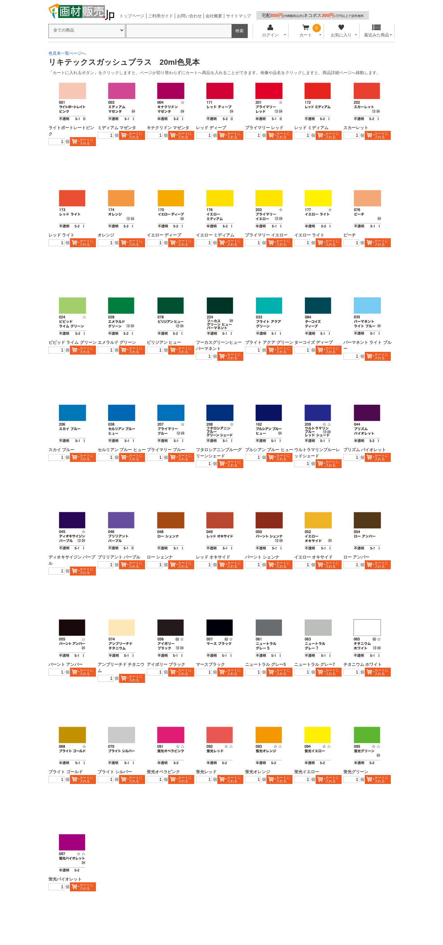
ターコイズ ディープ (313, 342)
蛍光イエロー (306, 771)
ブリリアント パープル (119, 557)
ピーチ (349, 235)
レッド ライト (61, 235)
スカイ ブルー (61, 449)
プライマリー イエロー (266, 235)
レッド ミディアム (311, 127)
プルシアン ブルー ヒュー (269, 449)
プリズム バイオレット (364, 449)
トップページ (131, 16)
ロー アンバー (356, 557)
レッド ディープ (211, 127)
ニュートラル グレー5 (265, 664)
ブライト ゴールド (65, 771)
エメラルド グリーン (117, 342)
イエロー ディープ (164, 235)
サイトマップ (238, 16)
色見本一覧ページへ (67, 53)
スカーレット (355, 127)
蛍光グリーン (355, 771)
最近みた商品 (376, 31)
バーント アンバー (65, 664)
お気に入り (341, 31)
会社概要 (214, 16)
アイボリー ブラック (166, 664)
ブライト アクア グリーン (269, 342)
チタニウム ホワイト (362, 664)
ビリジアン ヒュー (164, 342)
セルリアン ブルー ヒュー (122, 449)
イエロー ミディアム (215, 235)
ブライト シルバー (115, 771)
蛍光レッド (206, 771)
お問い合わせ (189, 16)
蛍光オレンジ (257, 771)
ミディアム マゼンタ (117, 127)
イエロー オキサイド (313, 557)
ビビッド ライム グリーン (72, 342)
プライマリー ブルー (166, 449)
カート (306, 31)
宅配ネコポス (313, 15)
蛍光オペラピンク (163, 771)
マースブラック (210, 664)
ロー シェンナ (160, 557)
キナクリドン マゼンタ (168, 127)
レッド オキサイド (213, 557)
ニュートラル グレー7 (314, 664)
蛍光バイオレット (65, 879)
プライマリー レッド (264, 127)
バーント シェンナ (262, 557)
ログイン (270, 31)
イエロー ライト (309, 235)
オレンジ (106, 235)
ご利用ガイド (160, 16)
